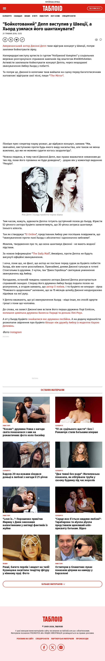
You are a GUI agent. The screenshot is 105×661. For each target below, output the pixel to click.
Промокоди (82, 639)
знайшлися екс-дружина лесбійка (49, 319)
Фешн (27, 16)
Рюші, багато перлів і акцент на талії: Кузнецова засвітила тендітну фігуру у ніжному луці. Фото (26, 570)
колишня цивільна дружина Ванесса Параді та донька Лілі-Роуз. (43, 312)
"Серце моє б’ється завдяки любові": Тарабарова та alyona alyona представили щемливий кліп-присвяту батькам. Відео (78, 523)
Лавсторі (44, 16)
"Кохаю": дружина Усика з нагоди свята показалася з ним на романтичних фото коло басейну (24, 432)
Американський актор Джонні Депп (24, 45)
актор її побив (55, 286)
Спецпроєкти (68, 16)
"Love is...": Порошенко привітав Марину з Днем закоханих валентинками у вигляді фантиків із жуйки (25, 523)
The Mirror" (56, 75)
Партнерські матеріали (62, 639)
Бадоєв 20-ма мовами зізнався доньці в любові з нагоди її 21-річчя (25, 475)
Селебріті (7, 16)
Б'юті (34, 16)
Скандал (18, 16)
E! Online (31, 234)
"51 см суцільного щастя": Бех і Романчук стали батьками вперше (76, 430)
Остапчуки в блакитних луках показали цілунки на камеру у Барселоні (74, 570)
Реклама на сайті (25, 639)
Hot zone (55, 16)
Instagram (15, 332)
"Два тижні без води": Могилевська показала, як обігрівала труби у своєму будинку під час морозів (77, 477)
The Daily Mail (41, 253)
